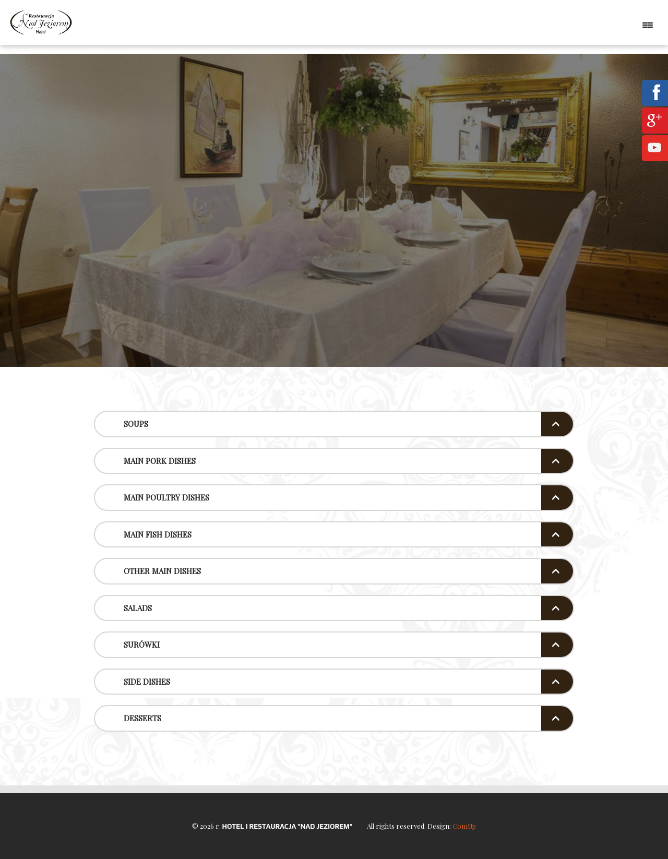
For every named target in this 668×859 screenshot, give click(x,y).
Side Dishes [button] (147, 681)
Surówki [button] (142, 644)
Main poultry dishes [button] (166, 497)
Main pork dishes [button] (160, 461)
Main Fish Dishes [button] (158, 534)
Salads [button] (138, 608)
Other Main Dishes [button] (162, 571)
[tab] (334, 424)
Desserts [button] (142, 718)
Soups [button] (136, 424)
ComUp (464, 825)
